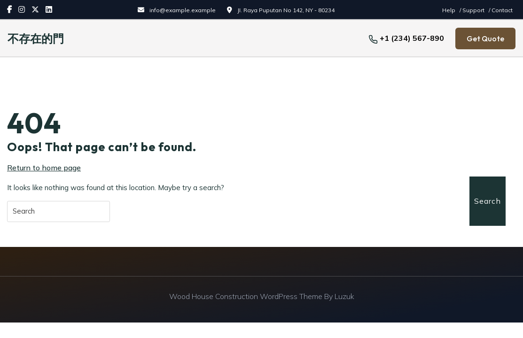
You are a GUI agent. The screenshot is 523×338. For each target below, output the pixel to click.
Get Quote (485, 38)
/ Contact (501, 10)
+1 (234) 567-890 (412, 38)
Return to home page (44, 167)
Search (487, 201)
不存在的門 (36, 38)
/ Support (473, 10)
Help (449, 10)
